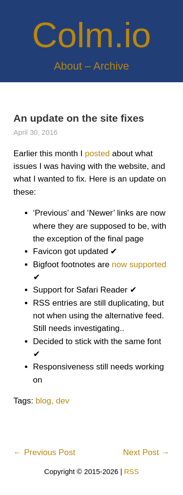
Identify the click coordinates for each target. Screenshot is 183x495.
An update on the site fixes (79, 118)
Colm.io (91, 35)
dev (62, 400)
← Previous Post (45, 452)
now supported (139, 264)
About (68, 66)
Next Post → (146, 452)
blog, (45, 400)
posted (97, 153)
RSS (131, 472)
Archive (111, 66)
